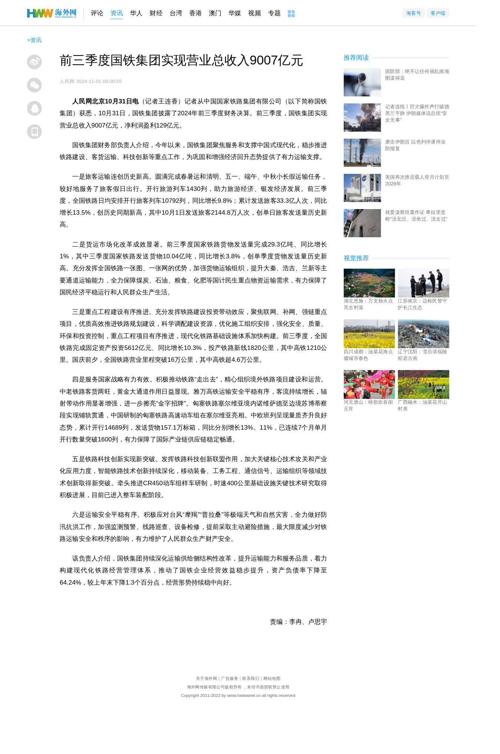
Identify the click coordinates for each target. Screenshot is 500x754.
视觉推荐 (356, 258)
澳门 (215, 13)
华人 (136, 13)
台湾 (176, 13)
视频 (254, 13)
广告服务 (229, 678)
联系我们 (250, 678)
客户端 (438, 13)
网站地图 (271, 678)
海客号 (413, 13)
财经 (156, 13)
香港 (195, 13)
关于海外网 (206, 678)
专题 (274, 13)
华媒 (235, 13)
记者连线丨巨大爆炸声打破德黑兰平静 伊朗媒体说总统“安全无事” (417, 113)
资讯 (116, 13)
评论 (97, 13)
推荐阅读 (356, 57)
